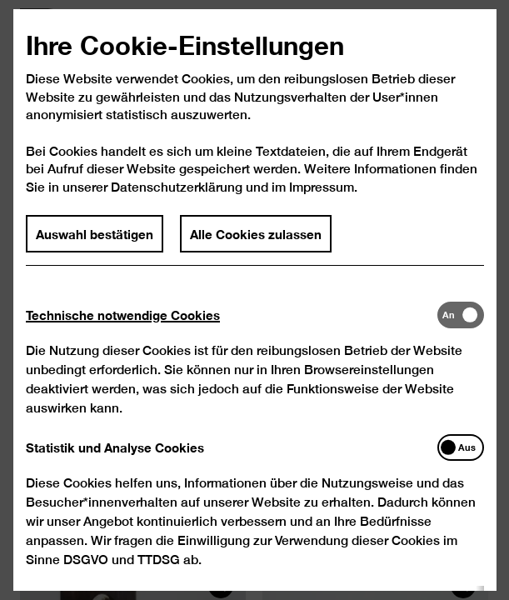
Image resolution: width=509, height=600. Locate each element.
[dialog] (254, 300)
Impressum (320, 206)
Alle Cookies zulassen (256, 252)
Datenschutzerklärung (176, 206)
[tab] (231, 334)
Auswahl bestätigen (94, 252)
